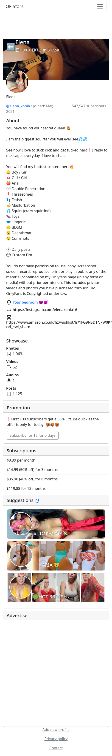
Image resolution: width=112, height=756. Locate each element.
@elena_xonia (18, 105)
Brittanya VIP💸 (51, 533)
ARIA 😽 (50, 565)
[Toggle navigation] (100, 6)
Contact (56, 747)
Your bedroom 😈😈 (30, 302)
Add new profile (56, 729)
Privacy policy (55, 738)
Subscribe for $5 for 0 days (33, 435)
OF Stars (14, 6)
